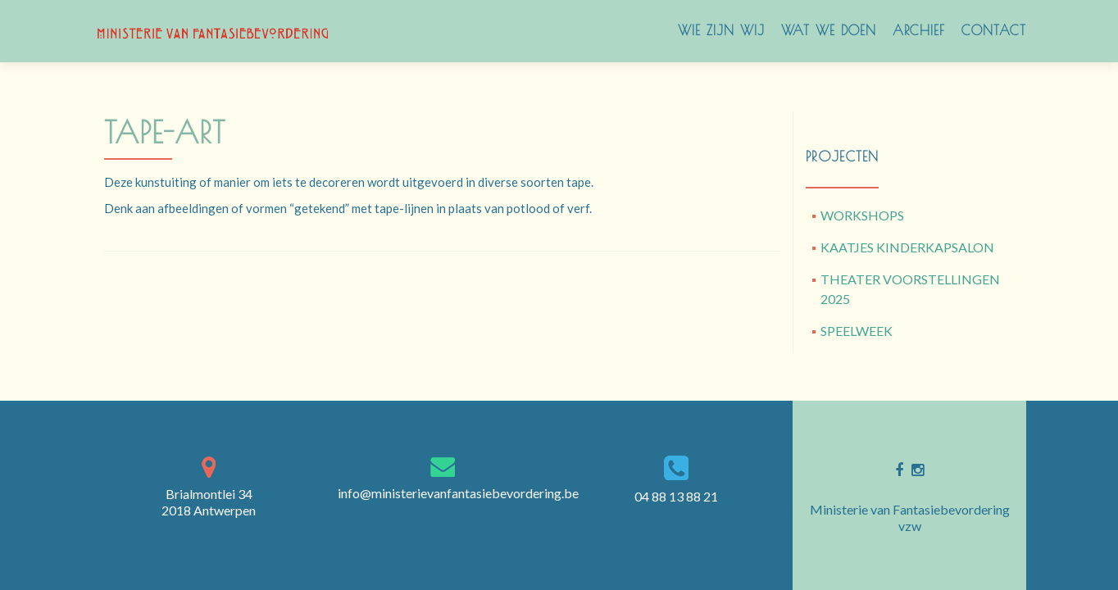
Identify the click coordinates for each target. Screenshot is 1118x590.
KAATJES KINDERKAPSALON (907, 247)
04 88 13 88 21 (676, 496)
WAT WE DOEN (828, 30)
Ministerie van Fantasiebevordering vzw (910, 517)
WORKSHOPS (862, 215)
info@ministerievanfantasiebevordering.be (458, 493)
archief (919, 30)
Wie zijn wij (721, 30)
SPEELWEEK (856, 330)
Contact (993, 30)
